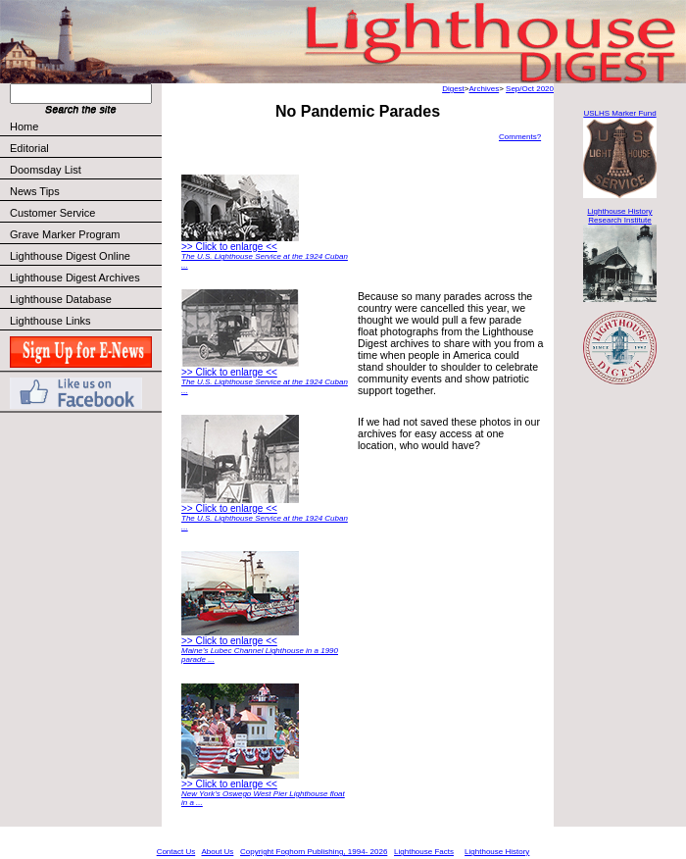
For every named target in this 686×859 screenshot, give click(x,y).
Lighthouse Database (61, 299)
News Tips (35, 191)
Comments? (520, 136)
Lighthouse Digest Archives (75, 277)
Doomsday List (45, 170)
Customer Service (85, 213)
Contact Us (176, 851)
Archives (483, 88)
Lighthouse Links (50, 321)
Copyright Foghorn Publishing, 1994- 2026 (313, 851)
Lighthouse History (497, 851)
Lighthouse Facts (424, 851)
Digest (453, 88)
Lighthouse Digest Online (70, 256)
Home (24, 126)
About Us (217, 851)
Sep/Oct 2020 (530, 88)
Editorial (85, 148)
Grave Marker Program (65, 234)
